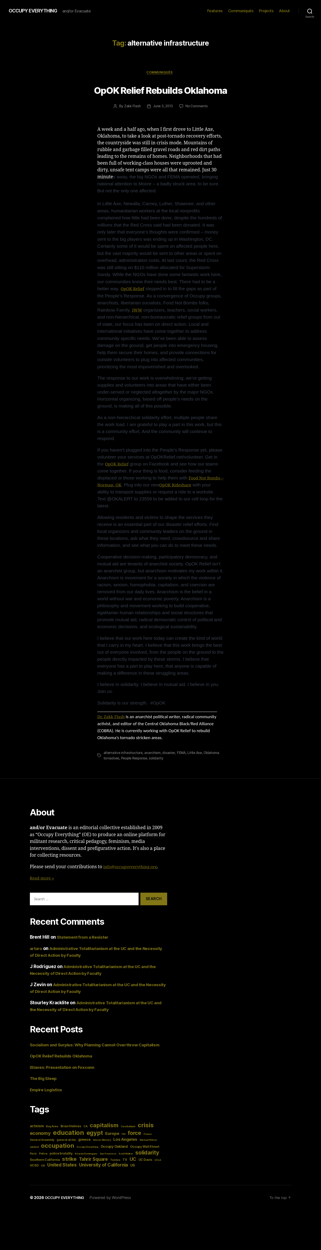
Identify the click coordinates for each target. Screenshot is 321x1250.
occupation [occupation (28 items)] (57, 1153)
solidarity (159, 759)
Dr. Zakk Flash (112, 718)
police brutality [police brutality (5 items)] (61, 1161)
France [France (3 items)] (148, 1141)
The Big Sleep (45, 1085)
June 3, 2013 (162, 107)
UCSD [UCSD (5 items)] (34, 1173)
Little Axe (196, 753)
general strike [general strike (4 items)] (66, 1147)
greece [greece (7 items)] (84, 1147)
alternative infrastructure (123, 753)
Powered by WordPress (114, 1205)
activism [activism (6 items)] (37, 1133)
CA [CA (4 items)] (85, 1133)
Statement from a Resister (85, 937)
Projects (266, 11)
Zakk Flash (131, 107)
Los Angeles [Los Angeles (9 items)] (125, 1146)
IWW (137, 311)
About (284, 11)
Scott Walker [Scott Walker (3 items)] (126, 1161)
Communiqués (241, 11)
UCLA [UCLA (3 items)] (158, 1167)
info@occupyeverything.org (133, 867)
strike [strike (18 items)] (69, 1166)
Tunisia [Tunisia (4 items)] (115, 1167)
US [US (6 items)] (132, 1173)
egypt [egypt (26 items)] (95, 1140)
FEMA (182, 753)
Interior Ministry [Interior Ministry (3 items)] (102, 1147)
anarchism (153, 753)
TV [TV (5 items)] (124, 1167)
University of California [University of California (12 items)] (103, 1172)
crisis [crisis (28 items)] (145, 1132)
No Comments (197, 107)
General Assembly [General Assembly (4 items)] (42, 1147)
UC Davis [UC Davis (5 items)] (145, 1167)
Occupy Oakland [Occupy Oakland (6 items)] (114, 1154)
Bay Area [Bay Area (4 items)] (52, 1133)
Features (215, 11)
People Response (136, 759)
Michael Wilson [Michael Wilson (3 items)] (148, 1147)
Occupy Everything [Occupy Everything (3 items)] (87, 1154)
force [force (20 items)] (134, 1140)
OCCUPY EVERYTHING (37, 11)
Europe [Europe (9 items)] (112, 1140)
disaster (169, 753)
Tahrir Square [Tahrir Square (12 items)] (93, 1166)
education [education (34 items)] (68, 1140)
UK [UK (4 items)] (43, 1173)
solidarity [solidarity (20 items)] (147, 1160)
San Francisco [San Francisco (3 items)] (108, 1161)
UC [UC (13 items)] (133, 1166)
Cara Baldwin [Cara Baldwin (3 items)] (128, 1133)
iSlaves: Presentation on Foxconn (65, 1074)
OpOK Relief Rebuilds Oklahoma (161, 89)
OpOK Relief (134, 290)
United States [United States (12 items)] (62, 1172)
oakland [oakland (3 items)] (34, 1154)
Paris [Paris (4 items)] (33, 1161)
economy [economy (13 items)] (40, 1140)
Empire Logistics (48, 1097)
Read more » (43, 879)
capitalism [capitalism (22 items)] (104, 1132)
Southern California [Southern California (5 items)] (45, 1167)
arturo (36, 949)
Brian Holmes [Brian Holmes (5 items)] (71, 1133)
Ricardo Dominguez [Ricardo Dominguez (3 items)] (86, 1161)
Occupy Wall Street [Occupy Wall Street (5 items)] (144, 1154)
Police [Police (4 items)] (43, 1161)
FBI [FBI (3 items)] (123, 1141)
